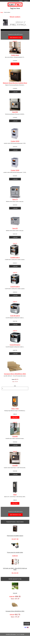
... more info (15, 91)
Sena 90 (15, 228)
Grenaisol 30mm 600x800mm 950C (15, 374)
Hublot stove (15, 55)
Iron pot (15, 593)
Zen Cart (22, 634)
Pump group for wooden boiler (15, 552)
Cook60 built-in (15, 257)
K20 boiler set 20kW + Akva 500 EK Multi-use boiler (15, 569)
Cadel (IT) (15, 41)
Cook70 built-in (15, 286)
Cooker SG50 (15, 141)
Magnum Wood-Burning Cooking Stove (15, 83)
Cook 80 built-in (15, 315)
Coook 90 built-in (15, 345)
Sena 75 (15, 199)
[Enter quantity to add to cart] (15, 388)
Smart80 (15, 465)
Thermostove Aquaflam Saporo (15, 535)
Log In (25, 1)
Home (20, 1)
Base (15, 494)
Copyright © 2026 (9, 634)
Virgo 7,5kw (15, 408)
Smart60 (15, 436)
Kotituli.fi (14, 634)
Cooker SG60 (15, 170)
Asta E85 (15, 112)
